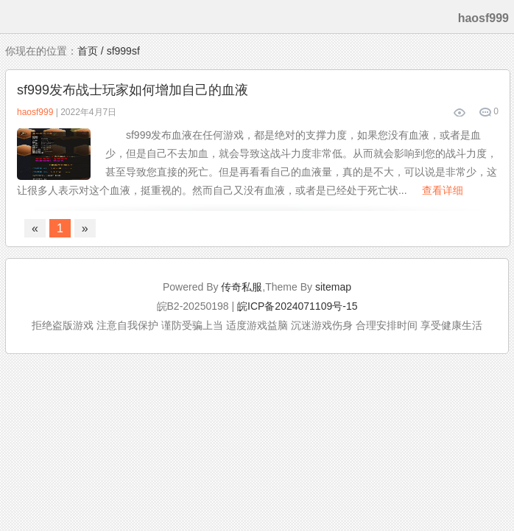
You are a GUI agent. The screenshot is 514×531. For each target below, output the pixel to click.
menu (16, 17)
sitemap (333, 287)
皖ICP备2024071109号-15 (297, 306)
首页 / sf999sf (108, 51)
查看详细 (442, 190)
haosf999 (35, 112)
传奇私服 (241, 287)
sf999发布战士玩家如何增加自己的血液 (132, 90)
